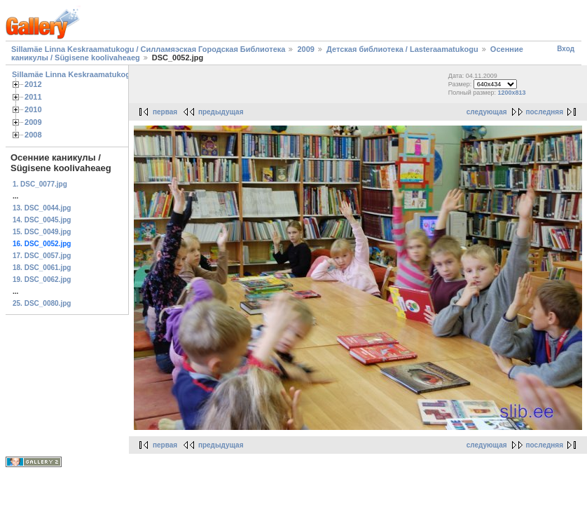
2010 (33, 109)
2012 (33, 84)
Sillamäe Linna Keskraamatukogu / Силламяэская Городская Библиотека (148, 49)
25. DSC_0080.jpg (42, 303)
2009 (305, 49)
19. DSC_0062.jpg (42, 279)
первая (165, 112)
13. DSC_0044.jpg (42, 208)
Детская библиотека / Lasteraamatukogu (402, 49)
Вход (565, 49)
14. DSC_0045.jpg (42, 220)
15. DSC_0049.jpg (42, 232)
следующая (487, 112)
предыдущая (221, 112)
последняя (544, 112)
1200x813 (512, 92)
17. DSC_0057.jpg (42, 256)
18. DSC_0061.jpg (42, 267)
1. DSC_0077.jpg (40, 184)
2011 (33, 97)
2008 (33, 134)
